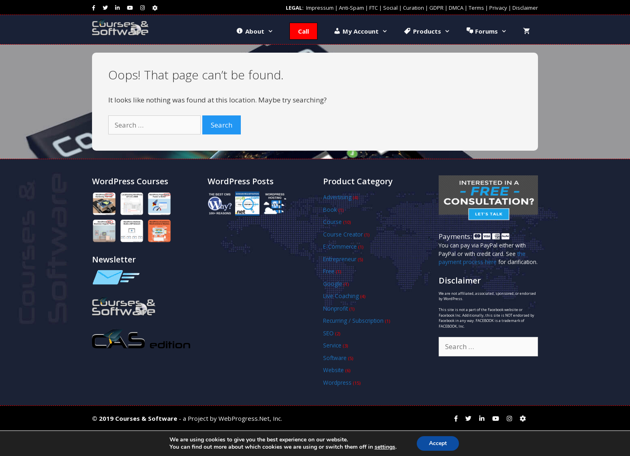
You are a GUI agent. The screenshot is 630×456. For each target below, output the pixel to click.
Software (335, 358)
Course (332, 222)
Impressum (320, 7)
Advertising (337, 197)
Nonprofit (335, 308)
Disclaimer (525, 7)
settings (385, 447)
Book (330, 209)
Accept (438, 443)
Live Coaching (341, 296)
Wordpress (337, 382)
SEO (328, 333)
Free (328, 271)
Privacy (498, 7)
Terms (476, 7)
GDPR (436, 7)
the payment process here (482, 258)
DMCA (456, 7)
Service (332, 345)
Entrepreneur (339, 259)
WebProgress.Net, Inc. (250, 418)
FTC (373, 7)
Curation (413, 7)
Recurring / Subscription (353, 320)
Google (332, 284)
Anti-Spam (351, 7)
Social (390, 7)
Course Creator (343, 234)
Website (333, 370)
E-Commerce (340, 246)
